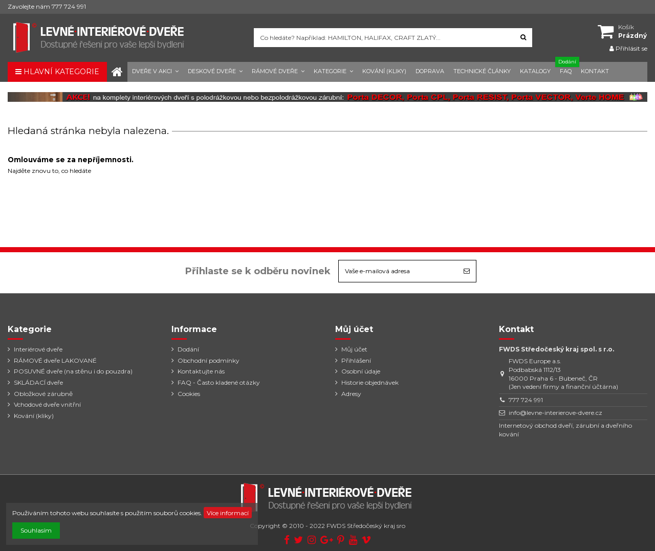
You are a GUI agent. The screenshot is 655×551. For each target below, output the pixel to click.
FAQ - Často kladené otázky (219, 382)
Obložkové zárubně (43, 394)
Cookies (189, 394)
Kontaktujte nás (201, 371)
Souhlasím (36, 530)
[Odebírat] (466, 271)
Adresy (351, 394)
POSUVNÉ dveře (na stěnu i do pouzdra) (73, 371)
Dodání (188, 349)
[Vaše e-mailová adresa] (398, 271)
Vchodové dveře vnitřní (47, 404)
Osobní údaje (360, 371)
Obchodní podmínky (208, 360)
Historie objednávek (370, 382)
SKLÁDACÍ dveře (38, 382)
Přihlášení (356, 360)
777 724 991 (526, 400)
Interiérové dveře (38, 349)
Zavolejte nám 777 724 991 (47, 6)
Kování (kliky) (34, 416)
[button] (155, 72)
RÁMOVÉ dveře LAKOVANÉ (55, 360)
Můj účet (354, 349)
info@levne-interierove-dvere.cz (555, 412)
